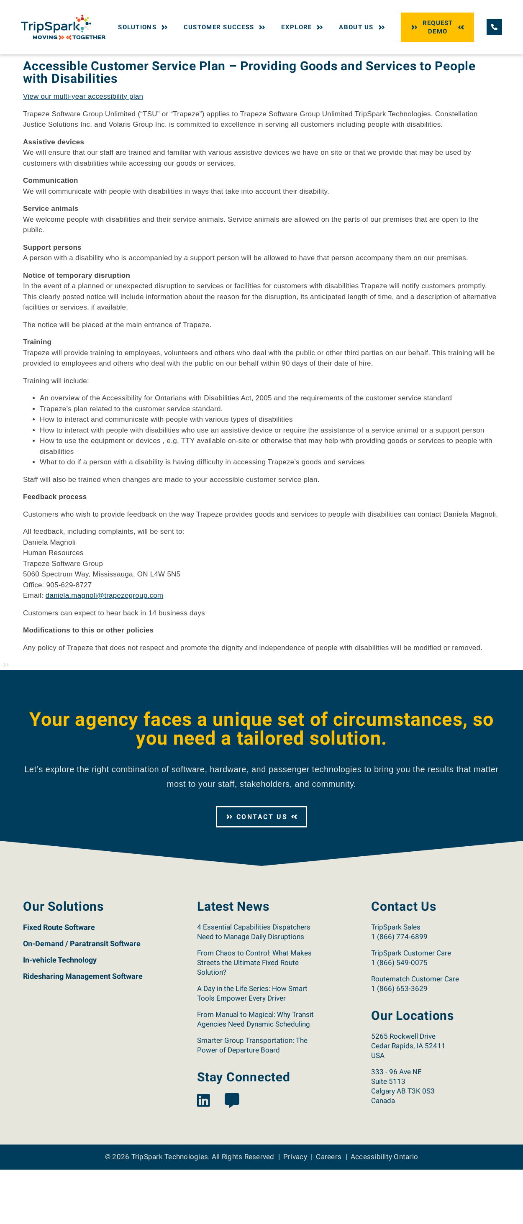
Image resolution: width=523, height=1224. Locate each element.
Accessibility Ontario (384, 1211)
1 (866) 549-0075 (399, 1017)
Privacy (295, 1211)
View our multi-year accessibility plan (83, 151)
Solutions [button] (143, 27)
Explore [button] (303, 27)
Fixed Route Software (59, 981)
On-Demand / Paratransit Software (82, 998)
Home (30, 62)
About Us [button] (362, 27)
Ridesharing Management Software (83, 1030)
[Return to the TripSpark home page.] (63, 26)
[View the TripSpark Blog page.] (232, 1155)
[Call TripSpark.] (494, 27)
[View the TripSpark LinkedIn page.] (203, 1155)
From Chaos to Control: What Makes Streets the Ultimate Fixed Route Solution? (254, 1017)
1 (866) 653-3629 (399, 1043)
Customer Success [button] (225, 27)
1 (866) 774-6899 (399, 991)
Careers (328, 1211)
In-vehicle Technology (60, 1014)
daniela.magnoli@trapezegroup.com (105, 650)
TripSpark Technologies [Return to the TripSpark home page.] (169, 1211)
